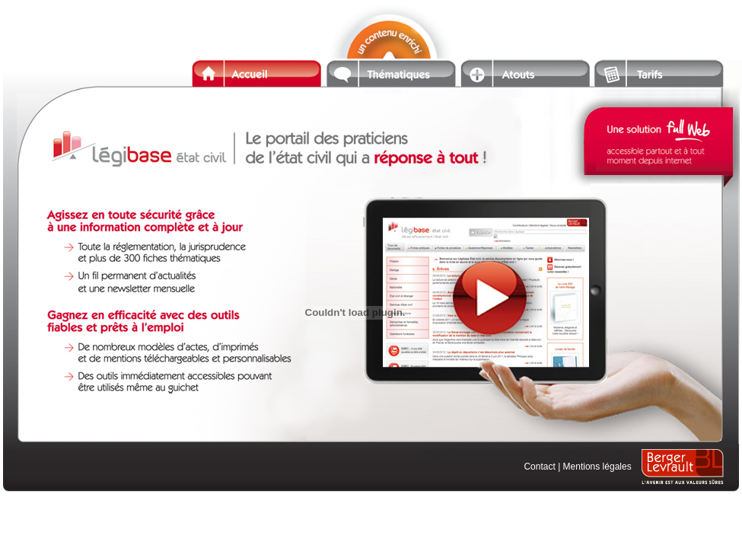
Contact (539, 466)
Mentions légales (597, 466)
